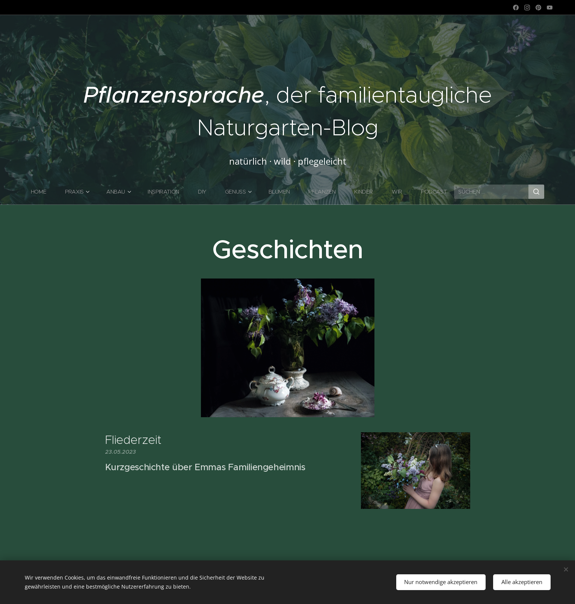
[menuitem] (42, 191)
